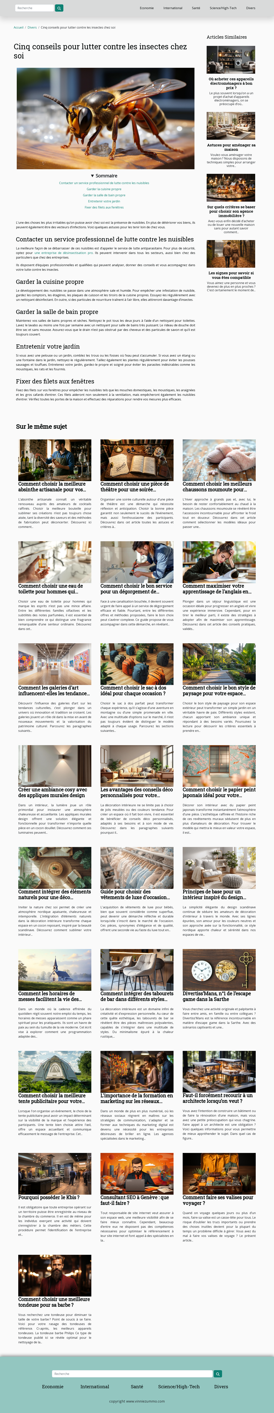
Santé (196, 8)
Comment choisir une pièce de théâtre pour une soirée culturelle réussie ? (134, 489)
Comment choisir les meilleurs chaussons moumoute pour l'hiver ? (217, 489)
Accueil (18, 27)
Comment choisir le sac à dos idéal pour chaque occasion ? (133, 691)
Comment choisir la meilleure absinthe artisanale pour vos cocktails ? (51, 489)
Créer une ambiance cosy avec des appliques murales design (52, 792)
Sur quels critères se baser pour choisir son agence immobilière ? (231, 211)
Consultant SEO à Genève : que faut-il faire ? (134, 1200)
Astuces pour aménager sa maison (231, 147)
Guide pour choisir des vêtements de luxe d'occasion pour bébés (133, 897)
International (172, 8)
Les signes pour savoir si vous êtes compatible (231, 275)
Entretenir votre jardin (104, 201)
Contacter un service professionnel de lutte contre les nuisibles (104, 183)
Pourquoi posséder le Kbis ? (48, 1197)
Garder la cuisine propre (104, 189)
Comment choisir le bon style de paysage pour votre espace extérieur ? (219, 693)
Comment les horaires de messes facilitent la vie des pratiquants (48, 999)
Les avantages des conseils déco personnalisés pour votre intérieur (136, 795)
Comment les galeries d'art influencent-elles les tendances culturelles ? (53, 693)
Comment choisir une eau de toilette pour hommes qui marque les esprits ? (50, 591)
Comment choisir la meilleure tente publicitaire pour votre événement (51, 1101)
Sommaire (106, 175)
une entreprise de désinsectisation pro (63, 253)
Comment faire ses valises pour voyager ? (218, 1200)
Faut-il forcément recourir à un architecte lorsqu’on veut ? (218, 1098)
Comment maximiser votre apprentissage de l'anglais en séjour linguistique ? (215, 591)
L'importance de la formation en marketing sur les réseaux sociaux (136, 1101)
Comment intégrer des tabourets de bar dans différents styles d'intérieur (136, 999)
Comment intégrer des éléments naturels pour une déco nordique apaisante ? (54, 897)
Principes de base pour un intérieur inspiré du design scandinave (213, 897)
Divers (250, 8)
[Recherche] (34, 8)
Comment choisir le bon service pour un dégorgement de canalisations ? (136, 591)
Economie (147, 8)
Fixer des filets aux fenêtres (104, 207)
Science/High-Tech (223, 8)
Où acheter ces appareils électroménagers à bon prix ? (231, 83)
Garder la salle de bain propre (104, 195)
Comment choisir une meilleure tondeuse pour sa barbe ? (54, 1302)
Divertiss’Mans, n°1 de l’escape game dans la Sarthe (217, 996)
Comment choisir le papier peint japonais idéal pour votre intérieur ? (219, 795)
